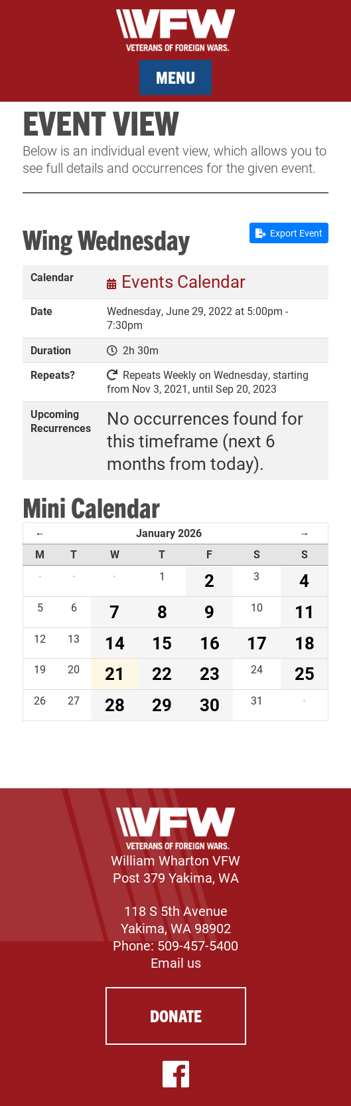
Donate (176, 1015)
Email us (176, 962)
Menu (175, 76)
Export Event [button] (288, 233)
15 (162, 642)
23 (210, 673)
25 (305, 673)
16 (210, 642)
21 (115, 673)
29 (162, 704)
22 (162, 673)
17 (257, 642)
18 (305, 642)
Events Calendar (183, 281)
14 (115, 642)
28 (115, 704)
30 (210, 704)
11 (305, 611)
